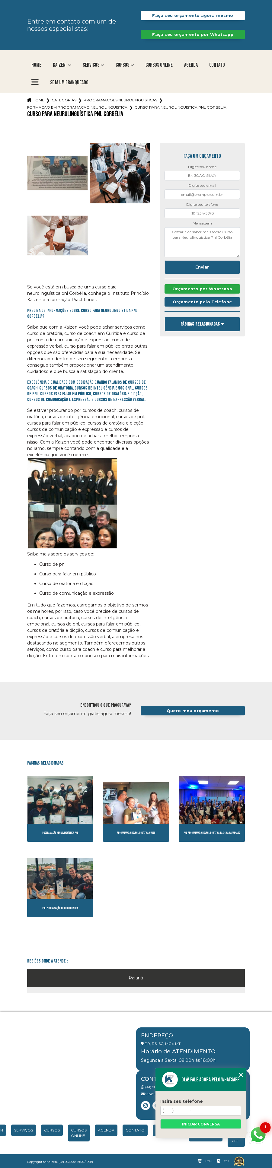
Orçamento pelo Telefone (202, 302)
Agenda (191, 65)
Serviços (91, 65)
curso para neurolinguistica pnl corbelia (180, 107)
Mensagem (202, 223)
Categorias (64, 100)
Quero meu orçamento (193, 710)
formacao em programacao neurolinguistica (77, 107)
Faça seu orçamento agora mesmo (192, 15)
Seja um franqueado (69, 82)
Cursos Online (159, 65)
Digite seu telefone (202, 204)
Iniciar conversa (201, 1124)
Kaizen (59, 65)
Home (36, 65)
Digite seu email (202, 185)
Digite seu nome (202, 166)
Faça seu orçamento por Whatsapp (192, 34)
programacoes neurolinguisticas (120, 100)
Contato (217, 65)
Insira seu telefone (181, 1101)
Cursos (122, 65)
